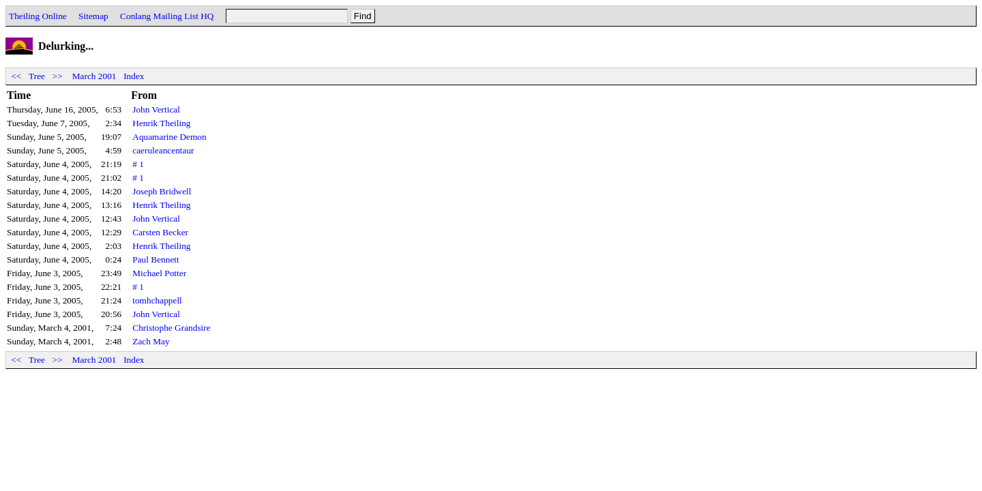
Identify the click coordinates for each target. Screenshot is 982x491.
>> (57, 76)
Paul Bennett (155, 259)
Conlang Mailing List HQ (166, 16)
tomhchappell (157, 300)
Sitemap (93, 16)
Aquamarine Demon (169, 137)
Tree (37, 76)
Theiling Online (38, 16)
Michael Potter (159, 273)
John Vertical (156, 109)
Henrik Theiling (161, 123)
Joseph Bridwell (161, 191)
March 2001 (94, 76)
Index (133, 76)
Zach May (150, 341)
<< (16, 76)
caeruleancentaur (163, 150)
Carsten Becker (160, 232)
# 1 (138, 164)
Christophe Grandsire (171, 328)
